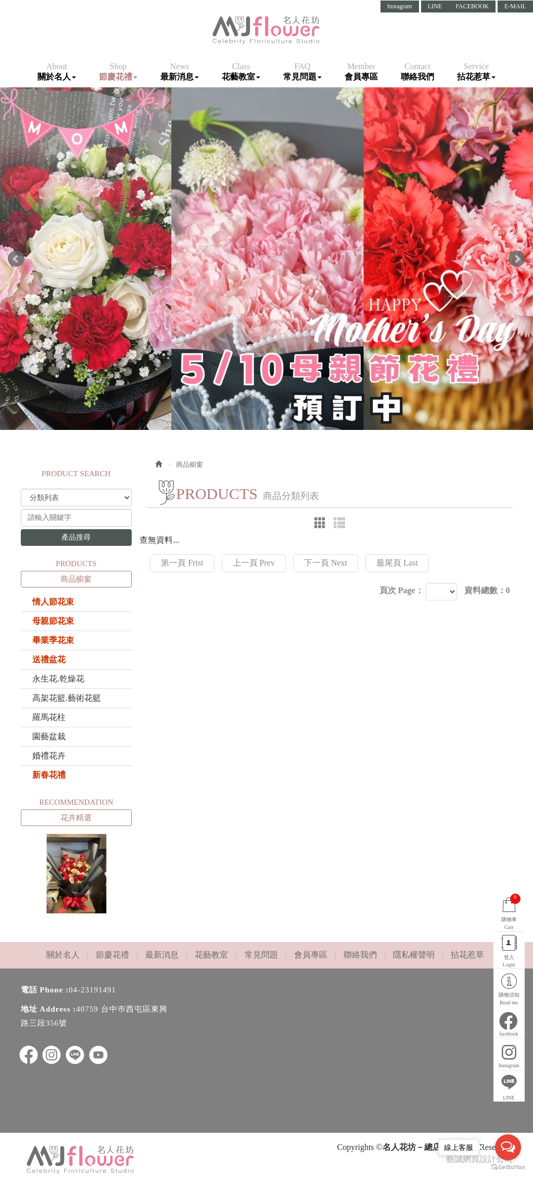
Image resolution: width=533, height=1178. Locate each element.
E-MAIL (515, 6)
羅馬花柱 (49, 717)
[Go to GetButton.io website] (508, 1167)
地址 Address (46, 1009)
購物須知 (509, 998)
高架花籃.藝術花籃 (66, 697)
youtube (98, 1054)
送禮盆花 (49, 659)
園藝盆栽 (49, 736)
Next (517, 259)
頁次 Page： (401, 590)
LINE (435, 6)
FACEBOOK (472, 6)
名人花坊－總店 (266, 30)
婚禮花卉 (49, 755)
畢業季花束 (53, 640)
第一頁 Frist (182, 562)
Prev (16, 259)
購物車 (509, 911)
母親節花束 (53, 621)
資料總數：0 (487, 590)
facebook (509, 1033)
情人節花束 (53, 601)
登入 (509, 960)
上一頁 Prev (254, 562)
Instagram (399, 6)
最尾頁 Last (397, 562)
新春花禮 (49, 774)
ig (51, 1054)
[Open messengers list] (508, 1147)
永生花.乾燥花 (58, 678)
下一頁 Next (325, 562)
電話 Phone (42, 990)
